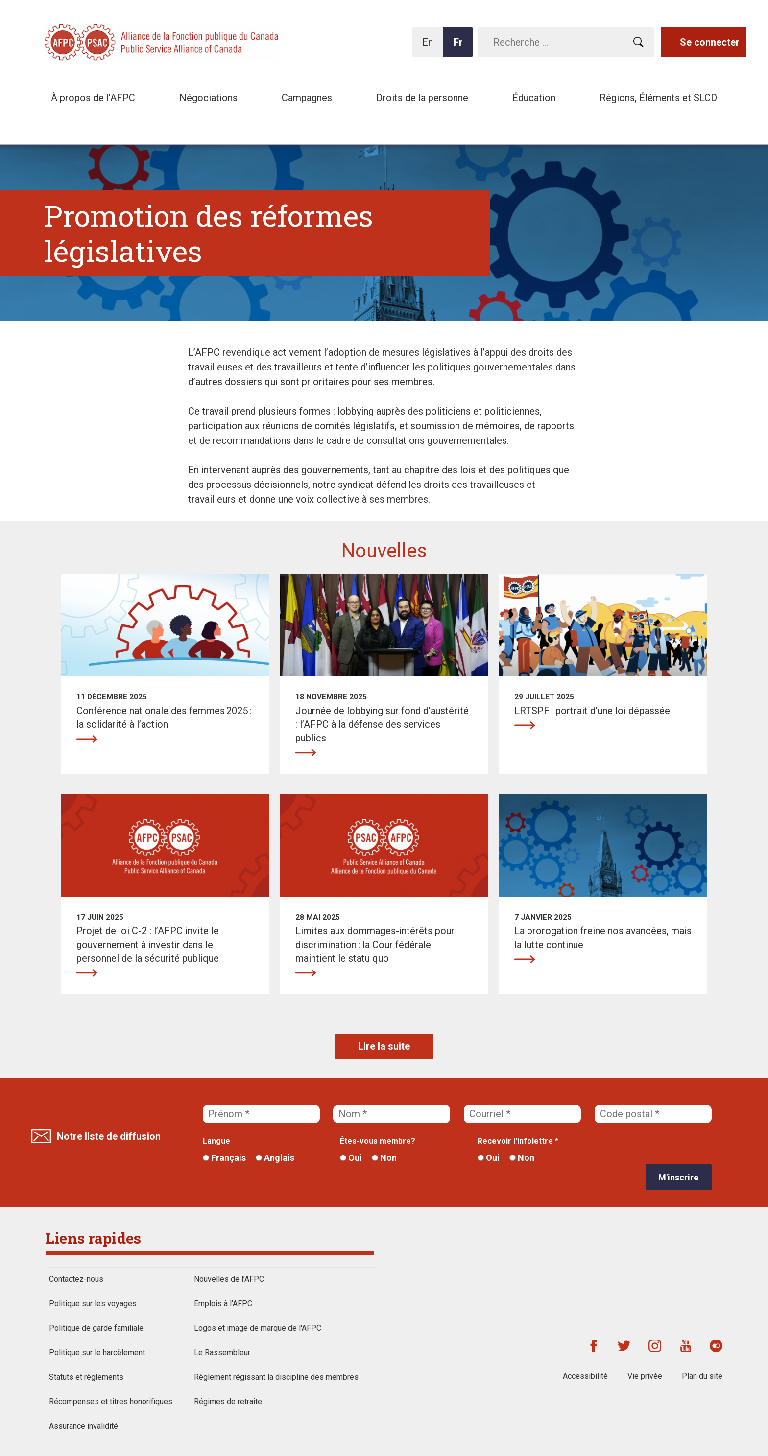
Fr (461, 46)
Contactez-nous (76, 1279)
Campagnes (307, 98)
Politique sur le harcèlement (97, 1352)
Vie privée (644, 1376)
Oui (351, 1158)
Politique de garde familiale (96, 1328)
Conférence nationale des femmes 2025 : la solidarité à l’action (86, 739)
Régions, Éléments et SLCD (658, 98)
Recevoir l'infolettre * (518, 1141)
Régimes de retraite (228, 1401)
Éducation (533, 98)
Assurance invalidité (83, 1426)
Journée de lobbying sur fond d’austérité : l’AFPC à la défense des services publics (305, 753)
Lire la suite (384, 1046)
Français (224, 1158)
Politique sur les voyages (93, 1303)
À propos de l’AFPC (93, 98)
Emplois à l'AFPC (223, 1303)
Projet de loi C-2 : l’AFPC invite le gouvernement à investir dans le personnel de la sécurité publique (86, 973)
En (430, 46)
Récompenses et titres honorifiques (110, 1401)
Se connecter (710, 42)
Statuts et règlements (86, 1377)
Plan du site (702, 1376)
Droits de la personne (422, 98)
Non (384, 1158)
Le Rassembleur (222, 1352)
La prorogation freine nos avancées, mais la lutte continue (524, 959)
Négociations (208, 98)
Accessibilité (585, 1376)
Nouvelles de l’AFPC (229, 1279)
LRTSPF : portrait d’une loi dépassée (524, 725)
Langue (216, 1141)
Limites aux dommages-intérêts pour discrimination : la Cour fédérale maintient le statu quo (305, 973)
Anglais (275, 1158)
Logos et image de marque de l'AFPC (257, 1328)
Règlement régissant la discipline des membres (276, 1377)
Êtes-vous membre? (377, 1141)
